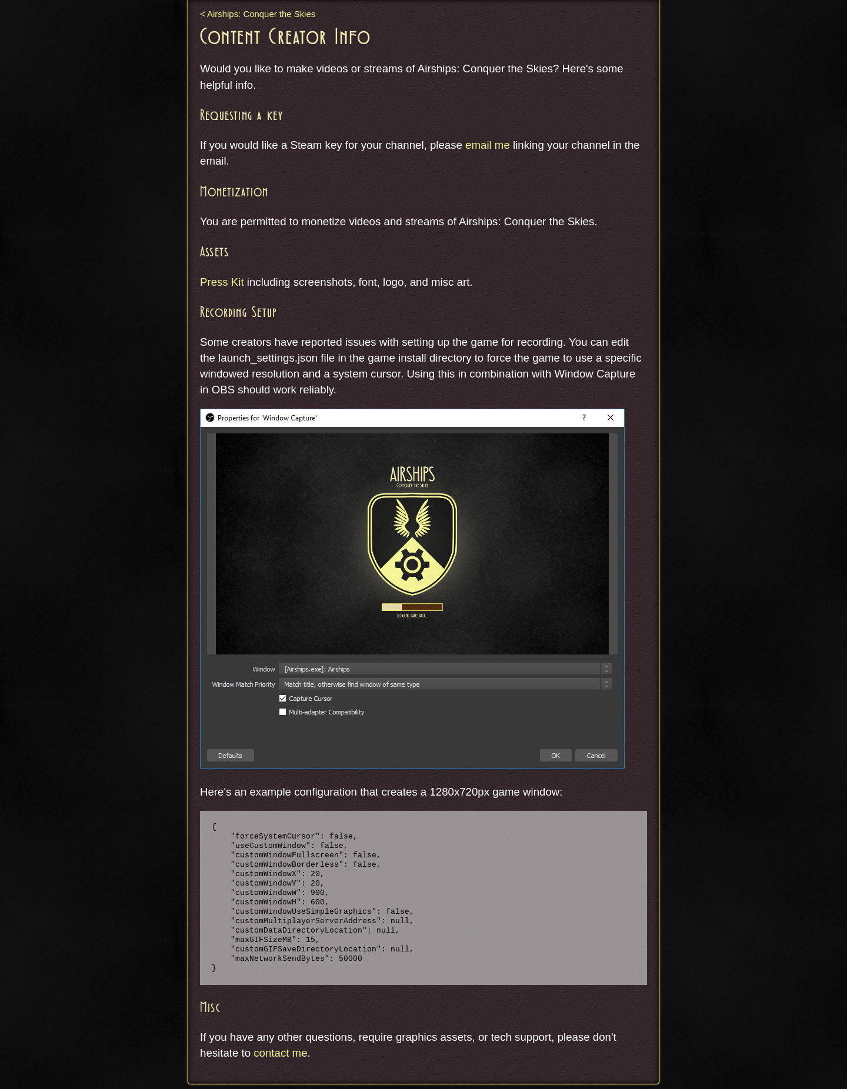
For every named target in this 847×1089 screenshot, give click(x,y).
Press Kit (222, 282)
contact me (280, 1053)
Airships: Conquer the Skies (261, 14)
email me (487, 145)
